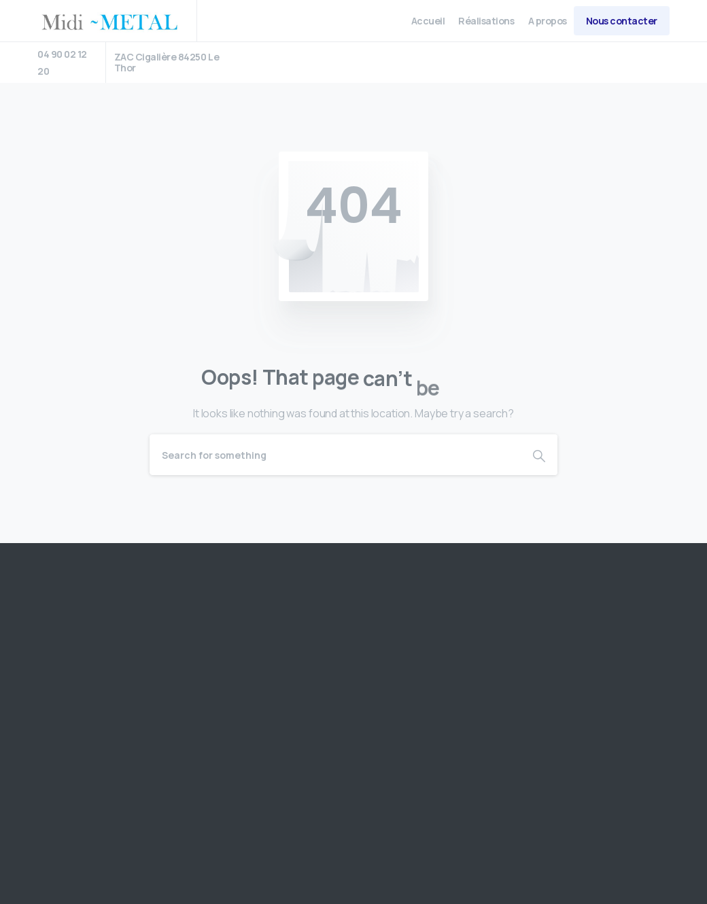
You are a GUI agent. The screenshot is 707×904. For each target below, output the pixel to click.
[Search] (335, 454)
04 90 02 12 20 (62, 62)
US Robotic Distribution (144, 820)
